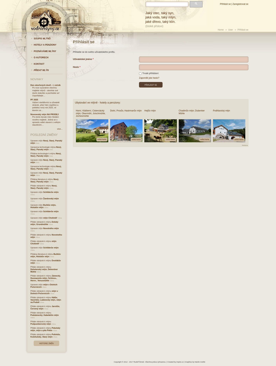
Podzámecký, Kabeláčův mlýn (45, 315)
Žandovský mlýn (51, 198)
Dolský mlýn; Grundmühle (44, 223)
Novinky (37, 79)
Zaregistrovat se (240, 4)
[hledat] (167, 4)
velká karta (101, 139)
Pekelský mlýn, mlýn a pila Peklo (45, 329)
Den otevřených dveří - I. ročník (46, 85)
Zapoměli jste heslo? (149, 78)
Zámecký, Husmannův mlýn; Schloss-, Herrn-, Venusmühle (46, 278)
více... (59, 129)
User (230, 29)
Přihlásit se (225, 4)
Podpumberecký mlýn (41, 324)
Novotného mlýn (51, 228)
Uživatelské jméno (82, 59)
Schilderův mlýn (50, 192)
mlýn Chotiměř (50, 218)
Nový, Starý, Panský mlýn (46, 148)
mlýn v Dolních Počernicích (44, 292)
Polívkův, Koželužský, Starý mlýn (45, 335)
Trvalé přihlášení (149, 73)
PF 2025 (34, 100)
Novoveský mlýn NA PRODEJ (45, 114)
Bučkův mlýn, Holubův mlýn (43, 206)
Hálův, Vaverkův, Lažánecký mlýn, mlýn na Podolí (46, 299)
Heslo (76, 67)
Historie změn (46, 343)
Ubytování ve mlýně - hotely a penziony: (98, 102)
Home (221, 29)
